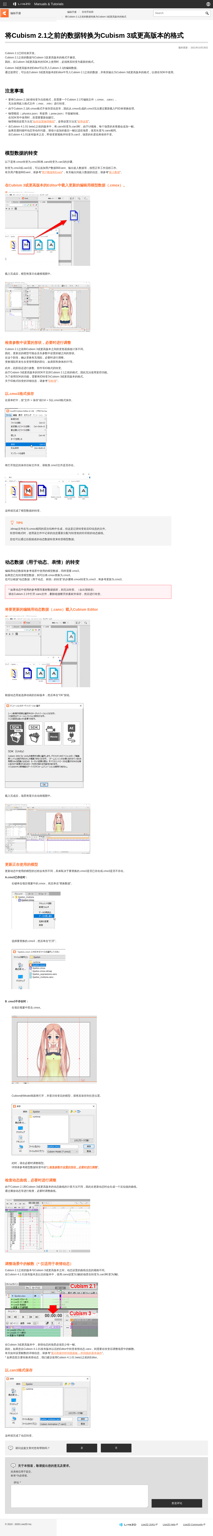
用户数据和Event (109, 177)
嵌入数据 (171, 177)
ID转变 (109, 386)
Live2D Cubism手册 (21, 36)
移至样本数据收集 (20, 47)
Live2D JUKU (148, 1530)
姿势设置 (139, 126)
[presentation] (177, 1496)
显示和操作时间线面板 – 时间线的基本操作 (133, 1358)
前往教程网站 (18, 42)
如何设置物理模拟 (100, 126)
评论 (73, 1487)
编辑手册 (72, 12)
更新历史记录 (18, 58)
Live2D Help (169, 1530)
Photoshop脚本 (19, 121)
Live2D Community (193, 1530)
